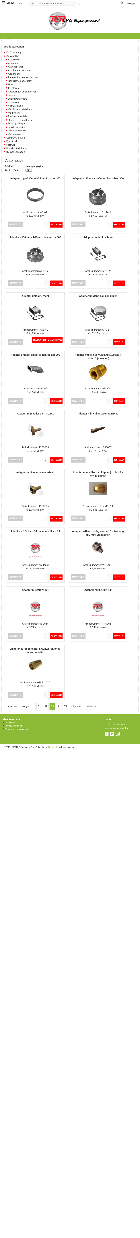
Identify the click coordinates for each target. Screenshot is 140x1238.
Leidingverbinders (17, 98)
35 (65, 706)
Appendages (15, 73)
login (21, 3)
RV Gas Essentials (15, 151)
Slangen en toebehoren (20, 120)
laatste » (91, 706)
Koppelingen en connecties (22, 91)
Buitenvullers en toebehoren (23, 77)
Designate (53, 747)
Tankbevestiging (16, 127)
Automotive (12, 56)
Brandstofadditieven (17, 148)
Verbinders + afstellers (20, 109)
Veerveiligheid (15, 105)
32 (45, 706)
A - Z (7, 169)
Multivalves (14, 112)
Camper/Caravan (15, 137)
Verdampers (14, 134)
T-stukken (13, 102)
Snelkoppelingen (17, 123)
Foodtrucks (12, 141)
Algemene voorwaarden (17, 729)
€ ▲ (16, 169)
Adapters (13, 63)
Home (8, 38)
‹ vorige (24, 706)
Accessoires (14, 59)
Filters (11, 84)
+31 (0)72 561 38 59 (116, 724)
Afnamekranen (16, 66)
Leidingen (13, 95)
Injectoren (13, 87)
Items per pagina (34, 166)
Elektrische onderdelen (20, 80)
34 (58, 706)
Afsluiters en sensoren (19, 70)
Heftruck (10, 144)
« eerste (12, 706)
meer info (15, 224)
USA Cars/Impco (17, 130)
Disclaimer (10, 722)
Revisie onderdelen (18, 116)
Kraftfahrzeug (13, 52)
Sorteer (9, 166)
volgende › (76, 706)
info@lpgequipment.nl (117, 727)
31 (39, 706)
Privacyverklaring (13, 725)
